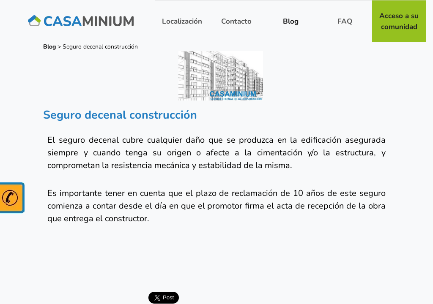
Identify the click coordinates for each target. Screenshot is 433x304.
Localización (182, 21)
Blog (291, 21)
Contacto (236, 21)
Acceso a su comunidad (399, 21)
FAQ (344, 21)
